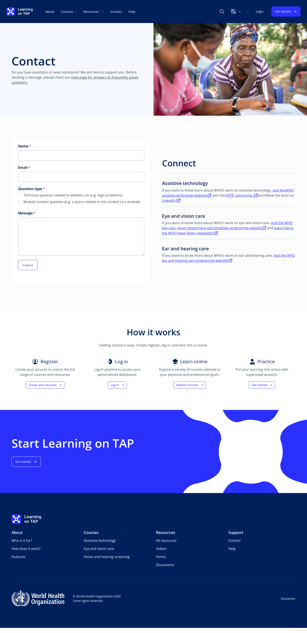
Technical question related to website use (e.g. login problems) (70, 195)
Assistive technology (100, 540)
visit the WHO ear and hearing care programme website (228, 258)
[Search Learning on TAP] (221, 11)
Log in (117, 385)
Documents (165, 564)
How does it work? (26, 548)
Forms (161, 556)
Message (26, 213)
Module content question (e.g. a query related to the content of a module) (79, 202)
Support (235, 532)
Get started (286, 11)
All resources (166, 540)
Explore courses (189, 385)
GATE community (241, 195)
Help (131, 11)
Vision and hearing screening (107, 556)
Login (259, 11)
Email (24, 167)
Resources (165, 532)
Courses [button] (69, 11)
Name (24, 146)
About (50, 11)
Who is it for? (22, 540)
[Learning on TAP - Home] (19, 11)
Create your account (45, 385)
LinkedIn (171, 200)
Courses (91, 532)
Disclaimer (288, 599)
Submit (28, 265)
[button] (236, 11)
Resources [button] (93, 11)
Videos (161, 548)
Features (18, 556)
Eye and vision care (99, 548)
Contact (116, 11)
